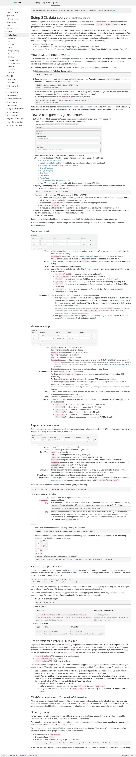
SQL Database (12, 35)
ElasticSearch (11, 79)
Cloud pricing (11, 22)
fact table (63, 59)
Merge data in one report (15, 119)
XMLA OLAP (11, 83)
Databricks (11, 69)
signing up (113, 10)
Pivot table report (12, 92)
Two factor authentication (15, 125)
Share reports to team (14, 99)
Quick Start (10, 16)
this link (84, 119)
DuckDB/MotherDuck (14, 63)
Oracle (10, 47)
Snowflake (11, 54)
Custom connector (13, 86)
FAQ (8, 25)
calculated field (87, 256)
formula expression (95, 316)
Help (55, 3)
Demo (46, 3)
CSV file (9, 32)
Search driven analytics (15, 122)
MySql (10, 41)
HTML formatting (12, 115)
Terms (123, 755)
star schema (72, 570)
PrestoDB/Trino (13, 60)
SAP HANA (11, 73)
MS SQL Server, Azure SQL (51, 160)
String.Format (90, 269)
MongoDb (10, 76)
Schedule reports (12, 105)
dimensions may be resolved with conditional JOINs (77, 107)
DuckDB (43, 181)
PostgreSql (11, 44)
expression (93, 382)
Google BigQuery (13, 51)
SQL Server (12, 38)
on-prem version (51, 180)
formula (85, 369)
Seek (17, 3)
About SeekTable (12, 12)
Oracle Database (46, 168)
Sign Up (36, 3)
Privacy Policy (130, 755)
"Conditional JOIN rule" (122, 300)
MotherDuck (65, 181)
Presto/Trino (44, 178)
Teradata (11, 66)
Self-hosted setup (13, 19)
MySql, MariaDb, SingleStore (51, 163)
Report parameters (13, 112)
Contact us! (28, 755)
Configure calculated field (15, 109)
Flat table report (12, 95)
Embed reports (12, 102)
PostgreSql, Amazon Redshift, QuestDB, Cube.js (59, 165)
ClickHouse (11, 57)
